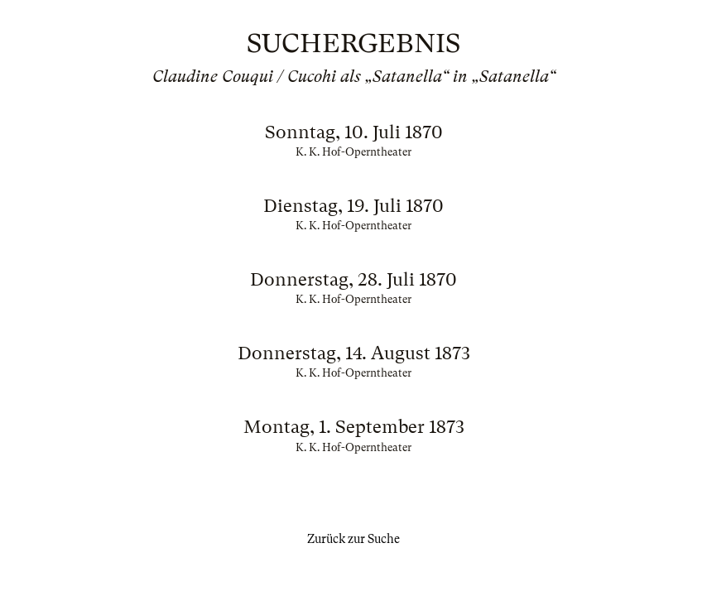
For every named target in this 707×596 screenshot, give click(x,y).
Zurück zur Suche (353, 539)
